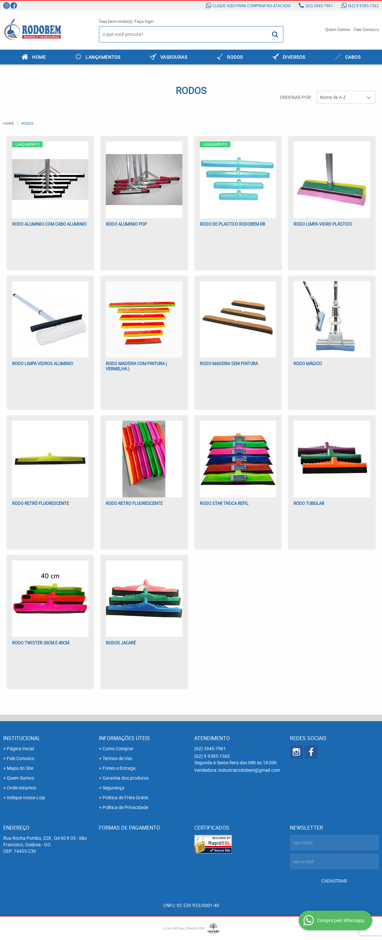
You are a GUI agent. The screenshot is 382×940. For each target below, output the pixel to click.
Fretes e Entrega (119, 768)
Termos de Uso (117, 758)
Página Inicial (20, 748)
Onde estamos (21, 788)
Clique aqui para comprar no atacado (252, 5)
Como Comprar (118, 748)
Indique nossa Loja (26, 797)
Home (39, 57)
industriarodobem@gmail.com (249, 770)
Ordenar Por (295, 97)
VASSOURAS (173, 57)
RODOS (235, 57)
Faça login (144, 21)
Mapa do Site (20, 768)
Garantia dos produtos (126, 778)
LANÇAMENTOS (103, 57)
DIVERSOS (294, 57)
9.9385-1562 (363, 5)
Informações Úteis (124, 738)
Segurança (113, 788)
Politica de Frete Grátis (125, 797)
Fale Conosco (366, 29)
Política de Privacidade (125, 807)
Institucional (21, 738)
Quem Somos (337, 29)
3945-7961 (319, 5)
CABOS (353, 57)
